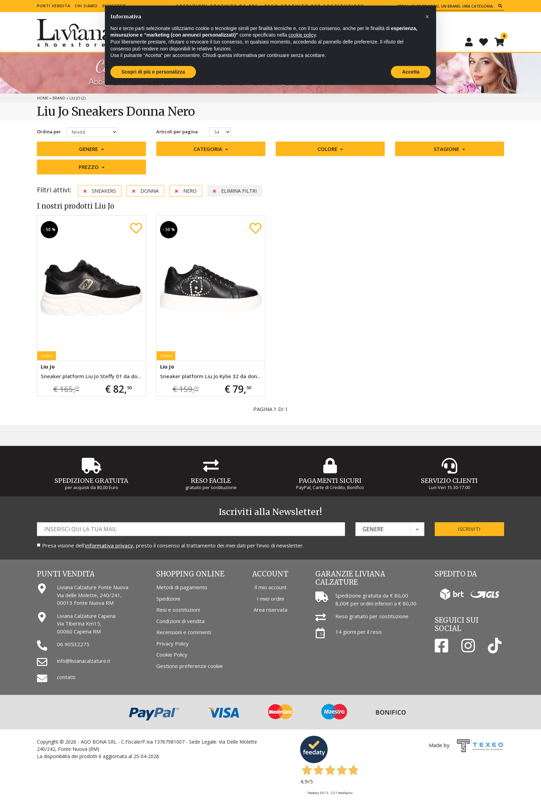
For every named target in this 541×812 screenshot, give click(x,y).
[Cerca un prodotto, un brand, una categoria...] (445, 6)
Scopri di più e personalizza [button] (153, 72)
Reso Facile (211, 481)
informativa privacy (109, 545)
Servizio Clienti (449, 481)
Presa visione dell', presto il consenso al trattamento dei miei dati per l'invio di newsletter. (173, 545)
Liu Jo (48, 366)
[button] (91, 149)
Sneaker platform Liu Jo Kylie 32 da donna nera (212, 376)
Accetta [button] (411, 72)
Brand (58, 98)
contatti (66, 677)
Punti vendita (53, 5)
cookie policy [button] (302, 35)
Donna (145, 191)
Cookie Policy (171, 654)
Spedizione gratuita (91, 481)
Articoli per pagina (177, 131)
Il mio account (270, 587)
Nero (186, 191)
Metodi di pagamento (181, 587)
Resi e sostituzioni (178, 609)
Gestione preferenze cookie (189, 665)
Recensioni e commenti (183, 632)
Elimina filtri (235, 191)
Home (42, 98)
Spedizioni (168, 598)
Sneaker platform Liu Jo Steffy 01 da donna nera (93, 376)
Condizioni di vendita (180, 621)
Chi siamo (86, 5)
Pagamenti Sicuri (330, 481)
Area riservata (270, 609)
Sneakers (99, 191)
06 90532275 (73, 644)
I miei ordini (270, 598)
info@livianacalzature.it (83, 660)
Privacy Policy (172, 643)
